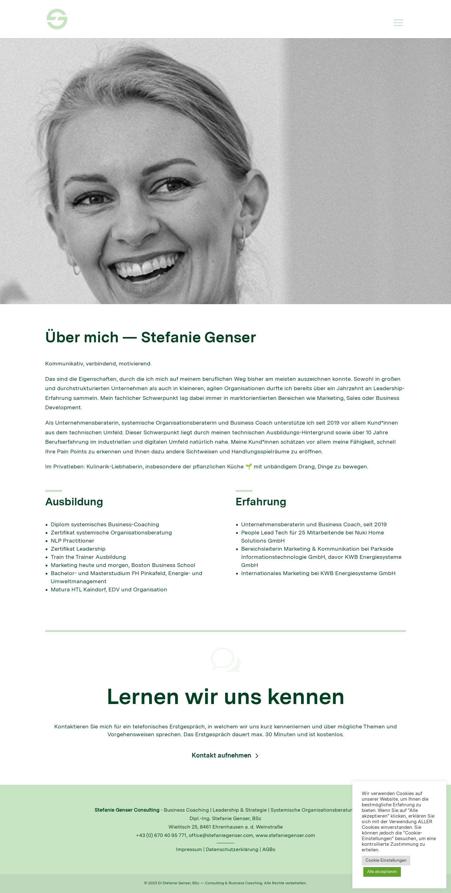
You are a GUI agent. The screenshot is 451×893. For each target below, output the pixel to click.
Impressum (189, 849)
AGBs (268, 849)
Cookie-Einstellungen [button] (386, 861)
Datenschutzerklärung (232, 849)
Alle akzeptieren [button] (382, 872)
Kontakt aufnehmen (221, 756)
